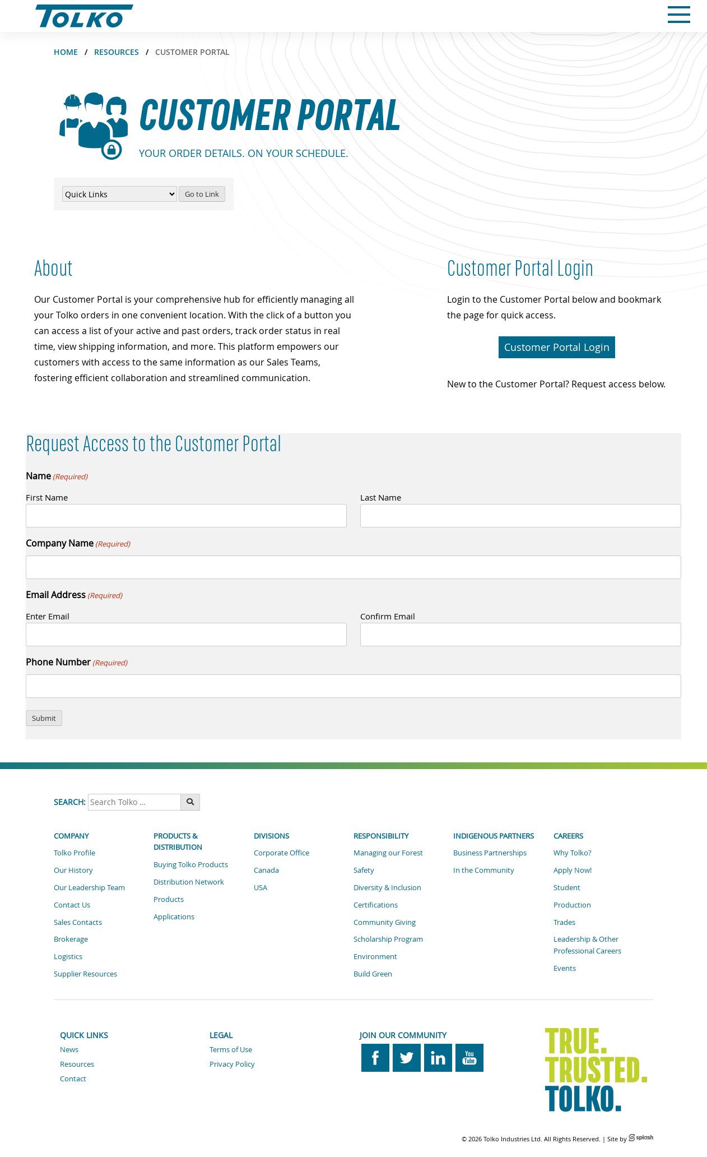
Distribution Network (189, 882)
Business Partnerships (490, 853)
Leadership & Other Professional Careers (587, 945)
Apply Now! (572, 870)
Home (66, 52)
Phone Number (76, 662)
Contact (73, 1078)
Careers (568, 836)
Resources (116, 52)
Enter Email (47, 616)
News (69, 1049)
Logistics (68, 956)
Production (572, 905)
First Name (47, 497)
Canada (266, 870)
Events (564, 968)
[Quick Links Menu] (119, 194)
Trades (564, 922)
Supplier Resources (85, 974)
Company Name (78, 543)
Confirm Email (387, 616)
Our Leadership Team (89, 887)
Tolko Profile (74, 853)
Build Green (372, 974)
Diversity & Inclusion (387, 887)
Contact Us (72, 905)
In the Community (483, 870)
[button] (557, 347)
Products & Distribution (178, 842)
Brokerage (71, 939)
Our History (73, 870)
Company (71, 836)
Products (169, 899)
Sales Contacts (78, 922)
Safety (363, 870)
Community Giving (384, 922)
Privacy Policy (232, 1064)
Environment (375, 956)
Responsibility (380, 836)
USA (260, 887)
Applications (174, 916)
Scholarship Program (388, 939)
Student (566, 887)
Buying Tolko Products (191, 864)
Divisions (271, 836)
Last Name (380, 497)
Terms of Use (231, 1049)
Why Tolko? (572, 853)
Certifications (375, 905)
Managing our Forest (388, 853)
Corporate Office (281, 853)
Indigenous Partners (493, 836)
